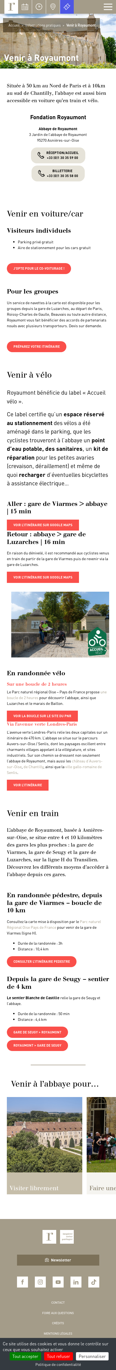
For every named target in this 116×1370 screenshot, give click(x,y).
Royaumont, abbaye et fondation (11, 7)
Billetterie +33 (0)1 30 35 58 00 (62, 173)
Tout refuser (58, 1356)
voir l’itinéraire (27, 785)
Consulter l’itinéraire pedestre (41, 961)
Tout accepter (25, 1356)
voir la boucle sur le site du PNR (42, 716)
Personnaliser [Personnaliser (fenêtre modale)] (92, 1356)
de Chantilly (33, 766)
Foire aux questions (58, 1313)
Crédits (58, 1323)
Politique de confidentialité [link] (58, 1364)
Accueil (14, 25)
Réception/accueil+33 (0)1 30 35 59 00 (62, 155)
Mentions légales (58, 1333)
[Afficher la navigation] (108, 7)
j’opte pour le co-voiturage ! (38, 268)
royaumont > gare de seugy (37, 1045)
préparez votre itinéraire (36, 346)
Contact (58, 1303)
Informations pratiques (43, 25)
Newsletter (58, 1259)
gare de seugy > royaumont (37, 1032)
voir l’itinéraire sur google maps (42, 525)
